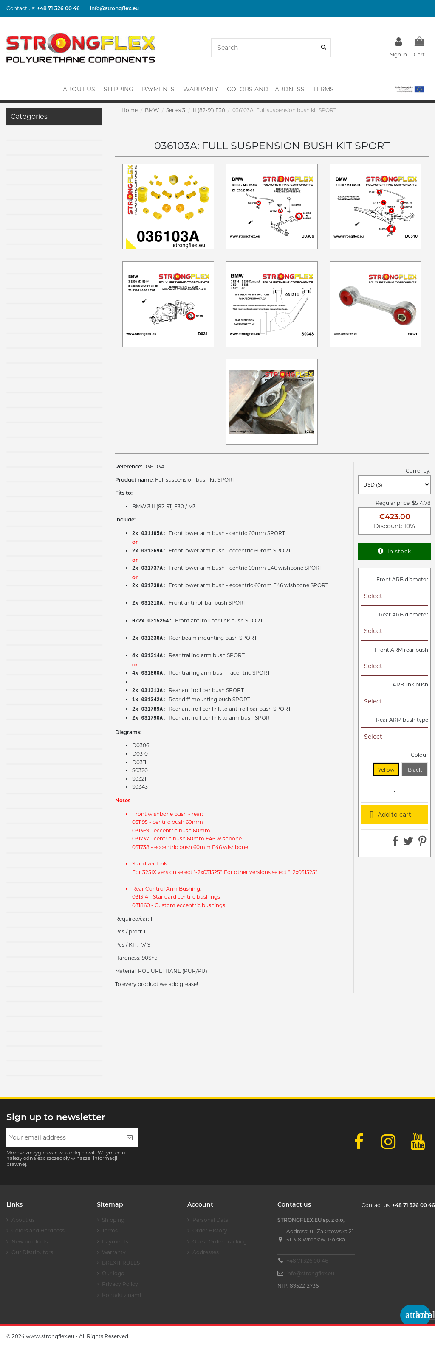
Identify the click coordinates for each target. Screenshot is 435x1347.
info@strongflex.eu (310, 1273)
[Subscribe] (129, 1137)
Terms (110, 1230)
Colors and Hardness (38, 1230)
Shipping (113, 1220)
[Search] (323, 47)
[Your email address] (63, 1137)
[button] (409, 89)
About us (23, 1220)
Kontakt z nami (121, 1295)
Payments (115, 1241)
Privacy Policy (120, 1284)
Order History (209, 1230)
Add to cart (389, 814)
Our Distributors (32, 1252)
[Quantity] (394, 793)
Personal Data (210, 1220)
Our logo (113, 1273)
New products (29, 1241)
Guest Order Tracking (219, 1241)
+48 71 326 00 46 (307, 1260)
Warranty (114, 1252)
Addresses (205, 1252)
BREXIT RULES (121, 1263)
